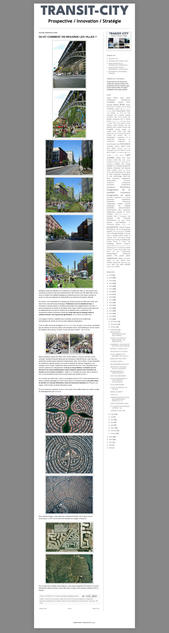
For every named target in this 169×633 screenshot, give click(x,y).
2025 (111, 278)
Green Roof (122, 131)
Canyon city (119, 109)
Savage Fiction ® (113, 241)
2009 (111, 437)
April (112, 425)
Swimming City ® (112, 248)
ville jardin (127, 258)
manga (128, 160)
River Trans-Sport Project (121, 237)
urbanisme (92, 601)
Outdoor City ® (114, 214)
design (109, 119)
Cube (115, 117)
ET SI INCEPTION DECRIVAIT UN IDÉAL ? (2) (120, 407)
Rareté (121, 227)
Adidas (109, 98)
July (112, 417)
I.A (129, 135)
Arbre (128, 98)
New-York (69, 599)
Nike (108, 178)
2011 (111, 316)
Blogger (92, 622)
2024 (111, 281)
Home (69, 608)
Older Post (95, 608)
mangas (109, 162)
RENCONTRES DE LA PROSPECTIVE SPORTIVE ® (118, 64)
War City (115, 264)
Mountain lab (119, 168)
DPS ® (122, 119)
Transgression (125, 251)
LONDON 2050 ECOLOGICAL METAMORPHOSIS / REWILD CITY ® (119, 399)
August (113, 414)
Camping (110, 109)
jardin (128, 146)
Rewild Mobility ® (118, 233)
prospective (64, 601)
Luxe (123, 160)
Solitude (113, 245)
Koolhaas (119, 148)
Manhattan (69, 325)
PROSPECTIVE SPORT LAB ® (118, 61)
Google (117, 129)
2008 (111, 439)
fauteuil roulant (125, 123)
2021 (111, 289)
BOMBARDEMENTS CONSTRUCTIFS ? (117, 372)
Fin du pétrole (55, 599)
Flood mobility (117, 127)
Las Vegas (120, 152)
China (113, 113)
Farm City (47, 599)
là (84, 330)
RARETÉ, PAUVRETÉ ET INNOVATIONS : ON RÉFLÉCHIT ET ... (118, 339)
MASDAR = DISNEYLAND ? (119, 349)
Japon (123, 146)
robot (109, 240)
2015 (111, 305)
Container (110, 117)
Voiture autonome (113, 262)
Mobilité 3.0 (111, 166)
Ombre (128, 212)
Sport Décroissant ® (121, 245)
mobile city (62, 599)
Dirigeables (116, 119)
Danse (120, 117)
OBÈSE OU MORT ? (116, 392)
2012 (111, 313)
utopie (120, 258)
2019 (111, 294)
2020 (111, 291)
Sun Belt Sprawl (63, 381)
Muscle (127, 168)
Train (128, 249)
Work (117, 267)
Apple (122, 98)
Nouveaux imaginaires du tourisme (118, 197)
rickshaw (109, 237)
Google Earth (111, 131)
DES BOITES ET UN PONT (119, 351)
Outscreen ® (126, 214)
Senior (124, 241)
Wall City (124, 262)
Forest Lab (126, 127)
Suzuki (128, 245)
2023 (111, 283)
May (112, 422)
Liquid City (120, 158)
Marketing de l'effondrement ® (121, 162)
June (112, 420)
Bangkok (109, 105)
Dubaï (109, 121)
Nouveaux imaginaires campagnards (82, 599)
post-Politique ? (123, 222)
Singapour (127, 244)
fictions (121, 125)
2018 (111, 297)
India (118, 144)
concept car (112, 115)
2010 (111, 319)
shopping (110, 244)
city (118, 113)
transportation (112, 253)
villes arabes (120, 260)
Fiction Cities (112, 125)
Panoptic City (113, 218)
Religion (127, 227)
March (113, 428)
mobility (119, 166)
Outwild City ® (113, 216)
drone (128, 119)
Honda (116, 133)
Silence (118, 244)
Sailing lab (126, 240)
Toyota (125, 249)
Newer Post (43, 608)
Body (122, 104)
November (114, 324)
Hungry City (122, 135)
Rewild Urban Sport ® (121, 235)
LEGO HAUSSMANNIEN (118, 376)
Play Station (121, 220)
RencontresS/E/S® (119, 231)
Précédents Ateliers (113, 224)
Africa (115, 98)
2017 (111, 300)
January (113, 433)
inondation (110, 146)
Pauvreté (126, 218)
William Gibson (111, 266)
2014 (111, 308)
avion (128, 102)
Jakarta (117, 146)
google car (126, 129)
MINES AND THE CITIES (118, 359)
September (114, 330)
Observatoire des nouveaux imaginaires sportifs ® (118, 211)
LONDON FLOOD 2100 (117, 411)
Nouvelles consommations (118, 208)
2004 (111, 445)
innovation (125, 144)
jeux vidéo (111, 148)
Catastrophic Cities (123, 111)
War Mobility (125, 264)
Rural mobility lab (73, 601)
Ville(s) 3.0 (111, 260)
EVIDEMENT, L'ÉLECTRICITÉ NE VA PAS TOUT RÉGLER (120, 345)
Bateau (116, 105)
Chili (108, 113)
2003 (111, 448)
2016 (111, 302)
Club (128, 113)
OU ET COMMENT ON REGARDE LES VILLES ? (119, 355)
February (114, 430)
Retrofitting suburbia (91, 586)
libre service (120, 155)
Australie (120, 102)
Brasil (128, 107)
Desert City (126, 117)
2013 (111, 311)
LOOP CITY (114, 395)
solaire (109, 245)
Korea (125, 148)
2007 (111, 442)
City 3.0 (123, 113)
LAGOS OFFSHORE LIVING (119, 403)
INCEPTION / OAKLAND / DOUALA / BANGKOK (118, 367)
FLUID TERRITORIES (117, 385)
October (113, 327)
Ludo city (117, 160)
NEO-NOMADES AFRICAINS (119, 364)
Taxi (110, 249)
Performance (111, 220)
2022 (111, 286)
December (114, 321)
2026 (111, 275)
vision (128, 260)
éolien (110, 123)
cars (113, 111)
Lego (125, 152)
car (124, 109)
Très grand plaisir (122, 256)
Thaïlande (115, 249)
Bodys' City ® (121, 107)
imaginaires (111, 137)
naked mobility (112, 170)
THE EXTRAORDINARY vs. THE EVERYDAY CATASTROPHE (119, 380)
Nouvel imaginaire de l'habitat (118, 205)
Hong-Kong (122, 133)
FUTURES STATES (116, 361)
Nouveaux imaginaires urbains (118, 203)
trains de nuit (113, 251)
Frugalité (110, 129)
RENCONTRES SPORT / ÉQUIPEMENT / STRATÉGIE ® (118, 68)
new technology (115, 176)
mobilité (127, 164)
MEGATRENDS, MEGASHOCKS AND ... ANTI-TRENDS (118, 333)
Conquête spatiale (124, 115)
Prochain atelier (125, 224)
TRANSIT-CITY (113, 59)
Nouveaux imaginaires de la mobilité (50, 601)
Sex (129, 241)
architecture (111, 100)
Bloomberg (52, 330)
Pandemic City (125, 216)
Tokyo (120, 249)
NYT (80, 378)
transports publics (83, 601)
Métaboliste (110, 164)
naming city (121, 170)
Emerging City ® (115, 121)
